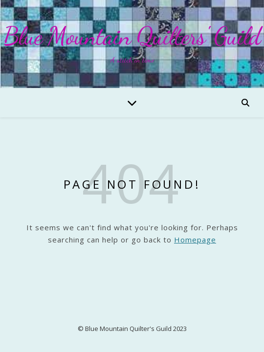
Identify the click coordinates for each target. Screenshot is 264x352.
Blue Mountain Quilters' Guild (132, 36)
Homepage (195, 239)
